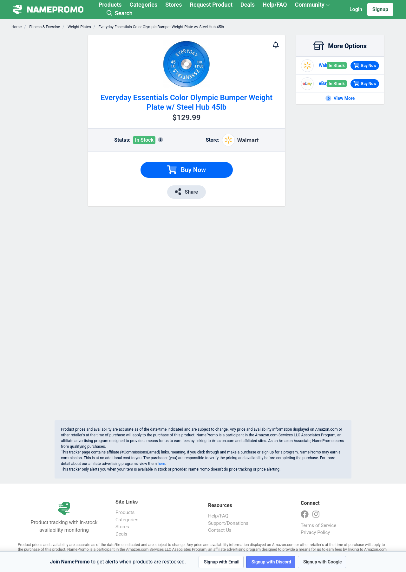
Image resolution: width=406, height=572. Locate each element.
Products (110, 4)
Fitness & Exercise (44, 27)
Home (16, 27)
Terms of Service (318, 525)
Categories (144, 4)
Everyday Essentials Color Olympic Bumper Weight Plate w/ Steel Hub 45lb (161, 27)
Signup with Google (322, 561)
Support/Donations (228, 523)
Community (309, 4)
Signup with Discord (271, 561)
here (161, 463)
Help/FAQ (275, 4)
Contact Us (220, 530)
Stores (173, 4)
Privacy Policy (315, 532)
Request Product (211, 4)
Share (186, 191)
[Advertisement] (49, 130)
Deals (247, 4)
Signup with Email (221, 561)
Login (356, 9)
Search (120, 13)
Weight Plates (79, 27)
